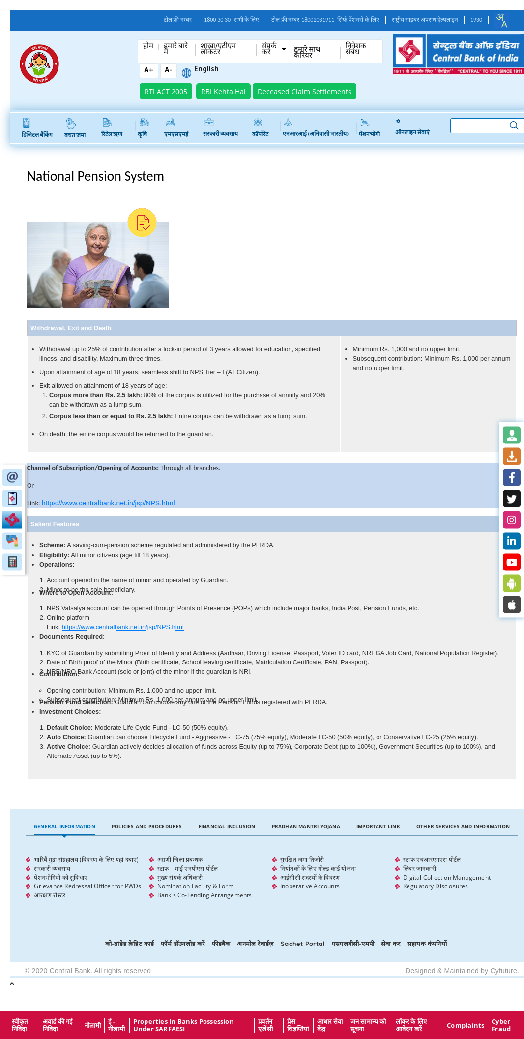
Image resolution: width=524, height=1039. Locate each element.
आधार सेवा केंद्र (330, 1025)
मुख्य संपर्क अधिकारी (180, 877)
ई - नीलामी (116, 1025)
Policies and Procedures (147, 826)
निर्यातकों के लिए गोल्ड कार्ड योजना (318, 868)
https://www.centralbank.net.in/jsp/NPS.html (108, 503)
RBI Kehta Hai (223, 91)
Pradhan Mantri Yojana (306, 826)
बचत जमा (75, 128)
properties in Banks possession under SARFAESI (183, 1025)
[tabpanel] (272, 877)
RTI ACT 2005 (166, 91)
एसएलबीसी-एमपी (353, 943)
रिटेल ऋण (111, 128)
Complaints (465, 1025)
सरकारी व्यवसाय (220, 127)
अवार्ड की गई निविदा (58, 1025)
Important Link (378, 826)
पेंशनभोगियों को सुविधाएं (60, 877)
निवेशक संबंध (356, 50)
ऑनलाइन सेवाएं (412, 127)
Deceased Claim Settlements (304, 91)
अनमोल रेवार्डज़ (255, 943)
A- (169, 70)
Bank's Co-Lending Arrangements (204, 895)
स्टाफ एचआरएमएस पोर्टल (432, 859)
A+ (149, 70)
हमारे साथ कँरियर (307, 53)
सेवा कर (390, 943)
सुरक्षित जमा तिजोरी (302, 859)
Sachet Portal (303, 943)
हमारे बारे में (176, 50)
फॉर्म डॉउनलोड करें (182, 943)
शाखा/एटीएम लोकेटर (218, 50)
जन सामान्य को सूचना (368, 1025)
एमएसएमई (176, 128)
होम (148, 47)
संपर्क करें (269, 50)
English (206, 70)
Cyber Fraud (501, 1025)
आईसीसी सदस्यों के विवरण (310, 877)
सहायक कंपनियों (427, 943)
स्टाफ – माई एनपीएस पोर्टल (187, 868)
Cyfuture (503, 971)
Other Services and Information (463, 826)
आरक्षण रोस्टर (49, 895)
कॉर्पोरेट (260, 127)
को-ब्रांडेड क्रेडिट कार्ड (129, 943)
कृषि (143, 127)
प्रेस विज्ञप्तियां (298, 1025)
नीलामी (93, 1025)
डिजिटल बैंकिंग (37, 128)
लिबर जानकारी (419, 868)
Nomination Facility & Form (195, 886)
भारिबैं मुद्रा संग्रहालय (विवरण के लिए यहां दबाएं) (86, 859)
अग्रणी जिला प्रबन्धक (180, 859)
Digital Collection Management (447, 877)
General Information (64, 826)
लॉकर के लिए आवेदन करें (411, 1025)
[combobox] (501, 21)
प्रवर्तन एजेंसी (265, 1025)
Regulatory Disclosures (435, 886)
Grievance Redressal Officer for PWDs (87, 886)
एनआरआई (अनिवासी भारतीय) (316, 127)
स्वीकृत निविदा (20, 1025)
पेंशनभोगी (369, 127)
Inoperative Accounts (310, 886)
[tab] (64, 826)
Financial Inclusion (227, 826)
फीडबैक (221, 943)
